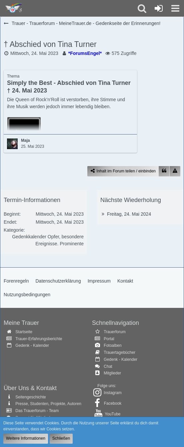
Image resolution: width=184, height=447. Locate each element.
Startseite (23, 332)
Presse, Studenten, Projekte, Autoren (48, 403)
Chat (108, 366)
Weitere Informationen (25, 438)
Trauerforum (115, 332)
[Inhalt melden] (175, 171)
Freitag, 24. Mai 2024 (129, 214)
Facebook (113, 403)
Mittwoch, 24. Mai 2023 (34, 53)
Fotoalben (112, 345)
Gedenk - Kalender (32, 345)
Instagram (112, 392)
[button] (175, 8)
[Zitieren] (164, 171)
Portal (109, 338)
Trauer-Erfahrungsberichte (38, 338)
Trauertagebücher (119, 352)
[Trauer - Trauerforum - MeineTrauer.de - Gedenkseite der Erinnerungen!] (12, 8)
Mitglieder (112, 373)
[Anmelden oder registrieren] (158, 8)
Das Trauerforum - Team (37, 410)
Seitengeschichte (30, 397)
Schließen (61, 438)
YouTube (112, 414)
